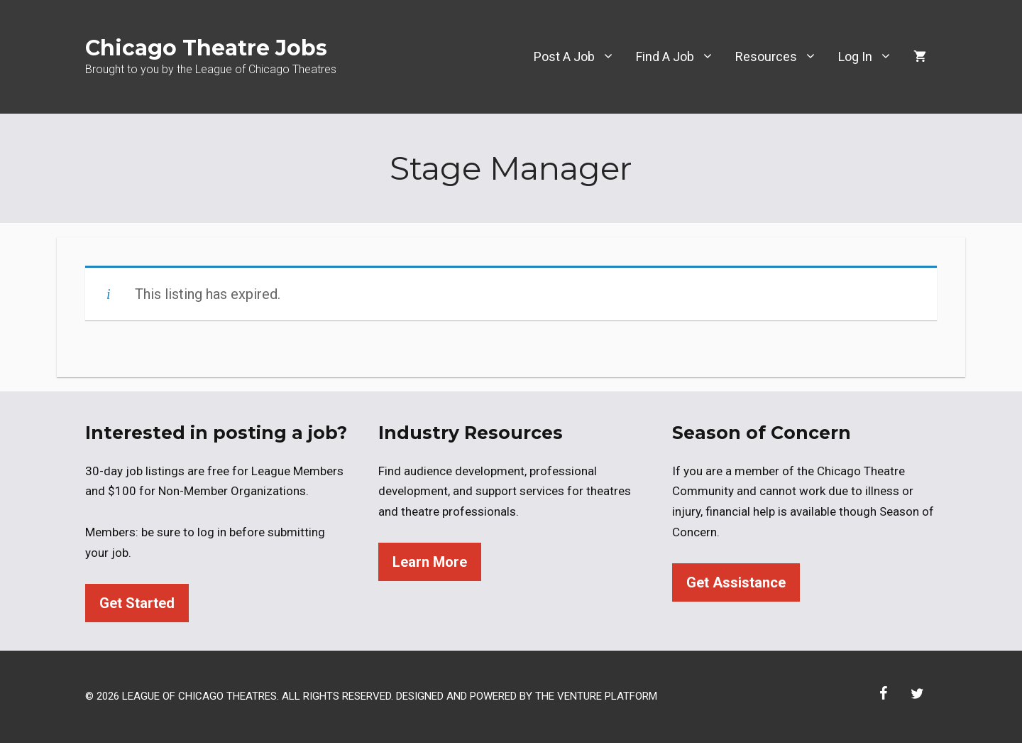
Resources (781, 57)
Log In (870, 57)
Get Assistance (736, 582)
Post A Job (579, 57)
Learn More (429, 561)
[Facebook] (883, 694)
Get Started (137, 603)
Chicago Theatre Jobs (206, 48)
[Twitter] (917, 694)
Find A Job (680, 57)
